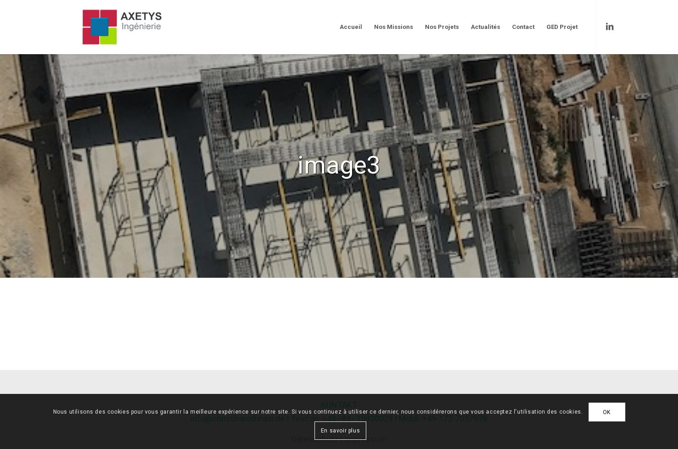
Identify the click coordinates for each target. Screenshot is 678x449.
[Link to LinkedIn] (610, 27)
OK (607, 412)
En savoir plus (340, 430)
